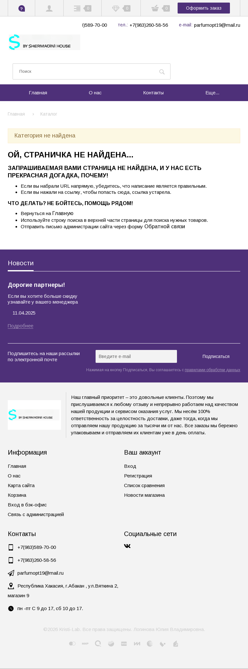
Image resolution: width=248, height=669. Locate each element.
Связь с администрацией (36, 514)
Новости (21, 263)
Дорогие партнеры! (36, 285)
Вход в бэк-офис (27, 504)
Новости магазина (144, 495)
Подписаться (216, 356)
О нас (14, 475)
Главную (62, 213)
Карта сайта (21, 485)
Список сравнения (144, 485)
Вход (130, 466)
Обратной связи (164, 226)
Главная (17, 466)
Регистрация (138, 475)
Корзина (17, 495)
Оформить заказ (204, 8)
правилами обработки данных (212, 370)
